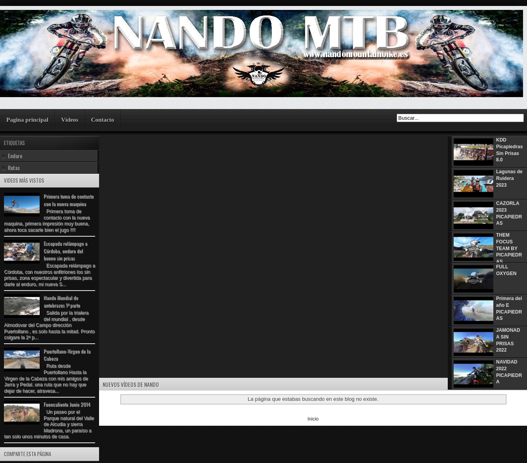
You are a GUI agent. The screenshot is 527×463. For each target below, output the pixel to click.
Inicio (313, 419)
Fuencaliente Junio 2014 (67, 404)
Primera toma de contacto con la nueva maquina (69, 200)
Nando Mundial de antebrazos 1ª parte (62, 301)
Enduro (15, 155)
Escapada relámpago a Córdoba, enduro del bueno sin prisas (65, 250)
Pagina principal (27, 120)
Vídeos (69, 120)
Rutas (14, 167)
